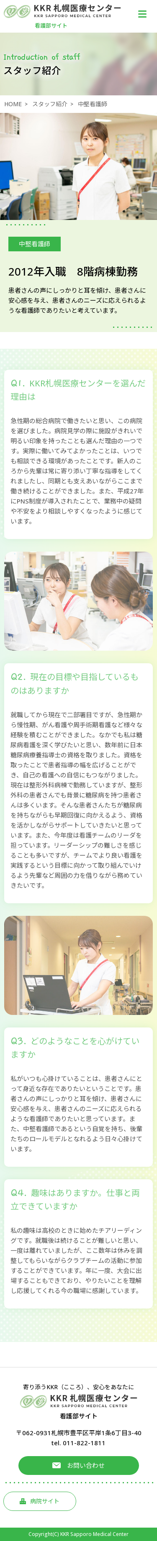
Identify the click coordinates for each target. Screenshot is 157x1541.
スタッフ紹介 (49, 104)
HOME (13, 104)
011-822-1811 (84, 1443)
